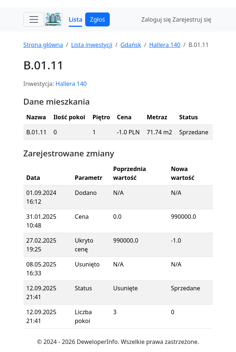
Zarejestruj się (192, 19)
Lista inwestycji (91, 45)
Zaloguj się (156, 19)
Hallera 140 (165, 45)
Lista (75, 19)
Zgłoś (97, 19)
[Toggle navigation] (33, 19)
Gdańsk (130, 45)
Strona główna (43, 45)
